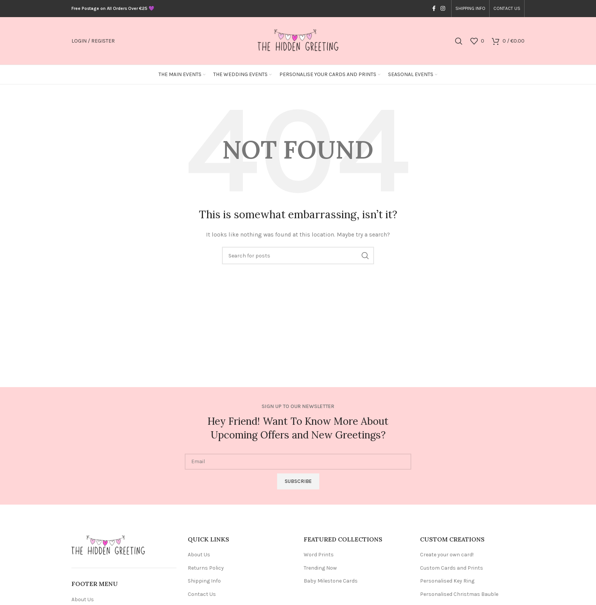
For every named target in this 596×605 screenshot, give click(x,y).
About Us (82, 599)
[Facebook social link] (433, 8)
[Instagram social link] (442, 8)
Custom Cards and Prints (451, 568)
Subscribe (298, 481)
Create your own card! (447, 554)
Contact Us (202, 594)
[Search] (458, 41)
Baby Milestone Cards (331, 581)
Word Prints (319, 554)
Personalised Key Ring (447, 581)
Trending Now (320, 568)
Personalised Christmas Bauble (459, 594)
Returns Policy (206, 568)
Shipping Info (204, 581)
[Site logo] (298, 40)
